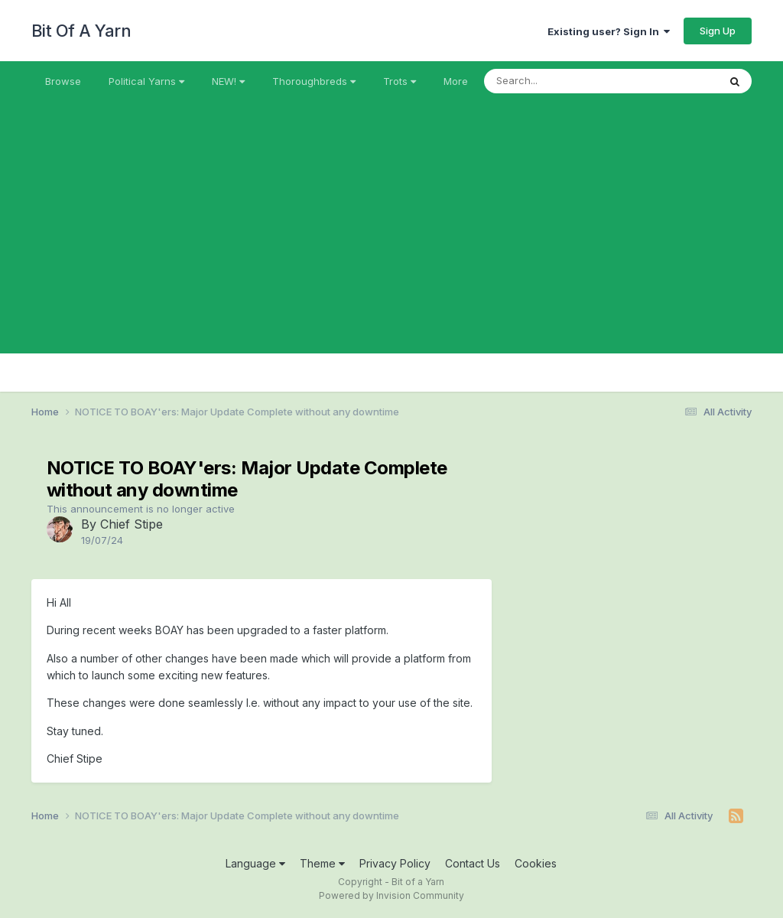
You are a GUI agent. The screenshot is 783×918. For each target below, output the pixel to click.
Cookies (536, 863)
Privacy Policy (394, 863)
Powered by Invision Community (391, 895)
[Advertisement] (391, 246)
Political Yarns (146, 81)
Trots (399, 81)
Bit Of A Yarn (81, 31)
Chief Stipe (131, 524)
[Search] (559, 81)
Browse (63, 81)
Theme (322, 863)
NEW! (228, 81)
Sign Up (718, 30)
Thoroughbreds (314, 81)
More (455, 81)
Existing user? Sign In (608, 31)
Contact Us (472, 863)
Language (255, 863)
